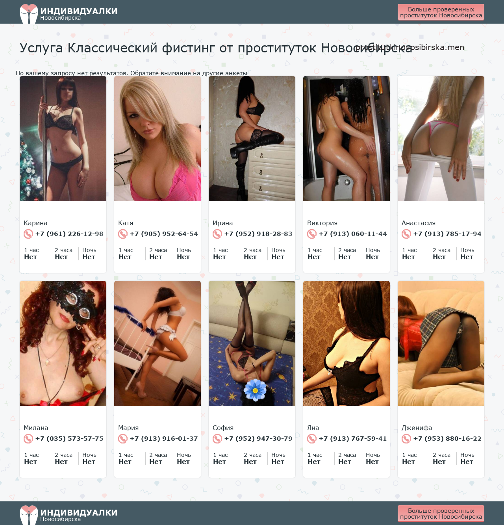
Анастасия (419, 223)
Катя (125, 223)
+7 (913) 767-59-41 (347, 438)
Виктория (322, 223)
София (223, 428)
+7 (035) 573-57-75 (64, 438)
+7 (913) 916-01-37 (158, 438)
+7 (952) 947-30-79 (253, 438)
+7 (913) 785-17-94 (442, 234)
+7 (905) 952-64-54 (158, 234)
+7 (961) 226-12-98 (64, 234)
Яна (313, 428)
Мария (128, 428)
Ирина (223, 223)
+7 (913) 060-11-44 (347, 234)
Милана (36, 428)
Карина (36, 223)
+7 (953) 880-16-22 (442, 438)
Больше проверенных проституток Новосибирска (441, 12)
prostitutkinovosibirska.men (410, 47)
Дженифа (417, 428)
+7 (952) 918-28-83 (253, 234)
